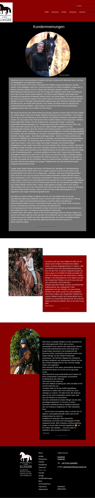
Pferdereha (43, 459)
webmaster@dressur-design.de (74, 467)
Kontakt (41, 473)
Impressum (43, 486)
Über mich (42, 470)
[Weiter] (91, 383)
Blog (40, 481)
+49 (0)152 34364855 (69, 463)
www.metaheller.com (26, 475)
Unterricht (42, 467)
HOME (41, 456)
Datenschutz (43, 489)
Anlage (41, 476)
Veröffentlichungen (45, 478)
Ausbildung (43, 465)
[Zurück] (4, 383)
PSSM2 (41, 462)
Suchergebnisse (44, 484)
